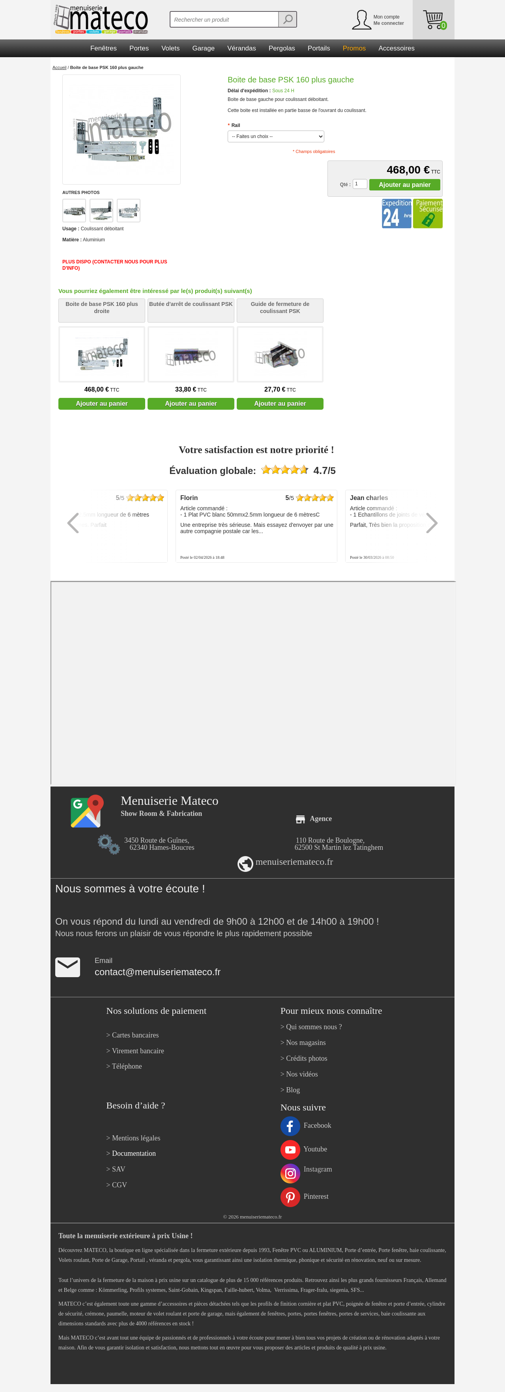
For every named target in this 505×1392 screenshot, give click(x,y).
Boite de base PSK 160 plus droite (101, 307)
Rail (234, 125)
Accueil (59, 67)
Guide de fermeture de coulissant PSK (280, 307)
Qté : (345, 184)
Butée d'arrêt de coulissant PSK (191, 304)
